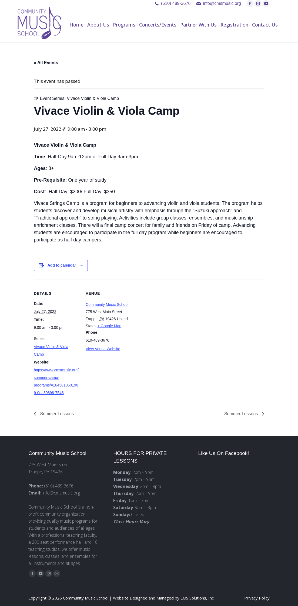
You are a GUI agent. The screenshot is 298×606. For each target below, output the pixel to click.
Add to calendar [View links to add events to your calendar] (62, 265)
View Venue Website (103, 349)
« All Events (46, 62)
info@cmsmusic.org (61, 493)
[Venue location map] (166, 317)
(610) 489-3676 (175, 3)
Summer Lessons (56, 413)
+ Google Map (109, 326)
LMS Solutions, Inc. (197, 598)
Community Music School (107, 304)
